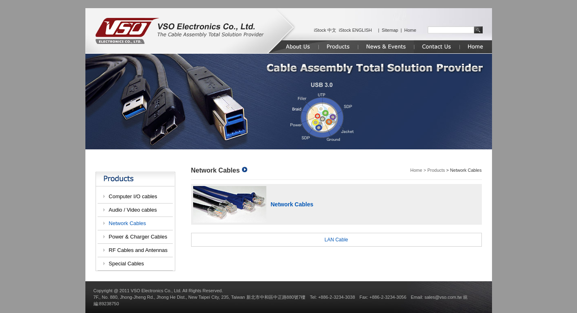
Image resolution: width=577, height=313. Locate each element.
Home (410, 30)
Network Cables (127, 223)
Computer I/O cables (133, 196)
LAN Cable (336, 240)
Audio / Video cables (133, 210)
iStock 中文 (325, 30)
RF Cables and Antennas (138, 250)
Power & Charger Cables (138, 237)
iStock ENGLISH (355, 30)
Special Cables (126, 263)
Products (436, 170)
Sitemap (390, 30)
